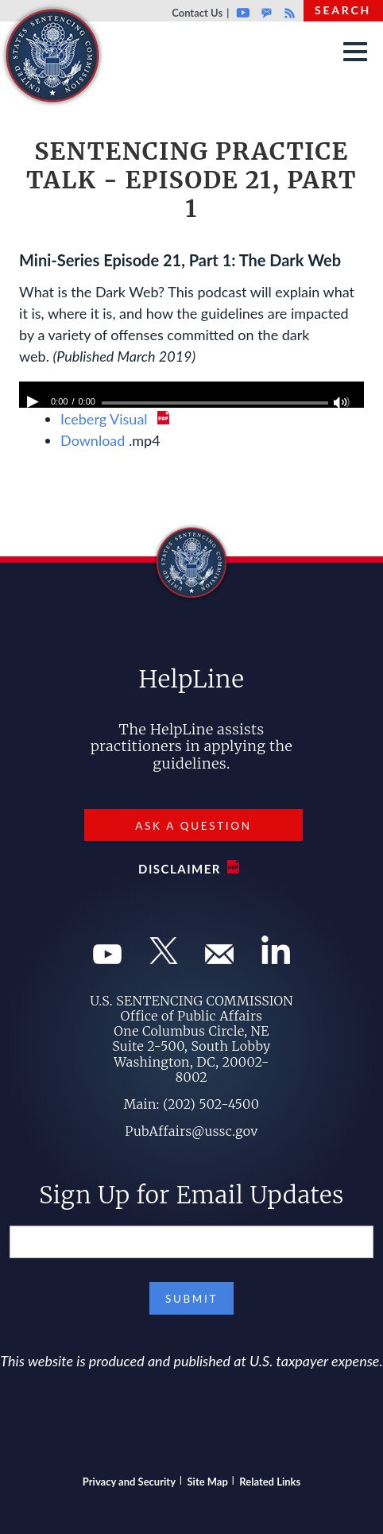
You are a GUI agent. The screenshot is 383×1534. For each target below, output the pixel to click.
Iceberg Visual (105, 419)
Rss (288, 12)
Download (92, 440)
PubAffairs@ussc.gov (191, 1131)
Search (343, 10)
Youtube (243, 12)
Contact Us (197, 12)
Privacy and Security (129, 1481)
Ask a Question (193, 825)
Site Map (208, 1481)
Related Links (269, 1481)
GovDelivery (267, 12)
